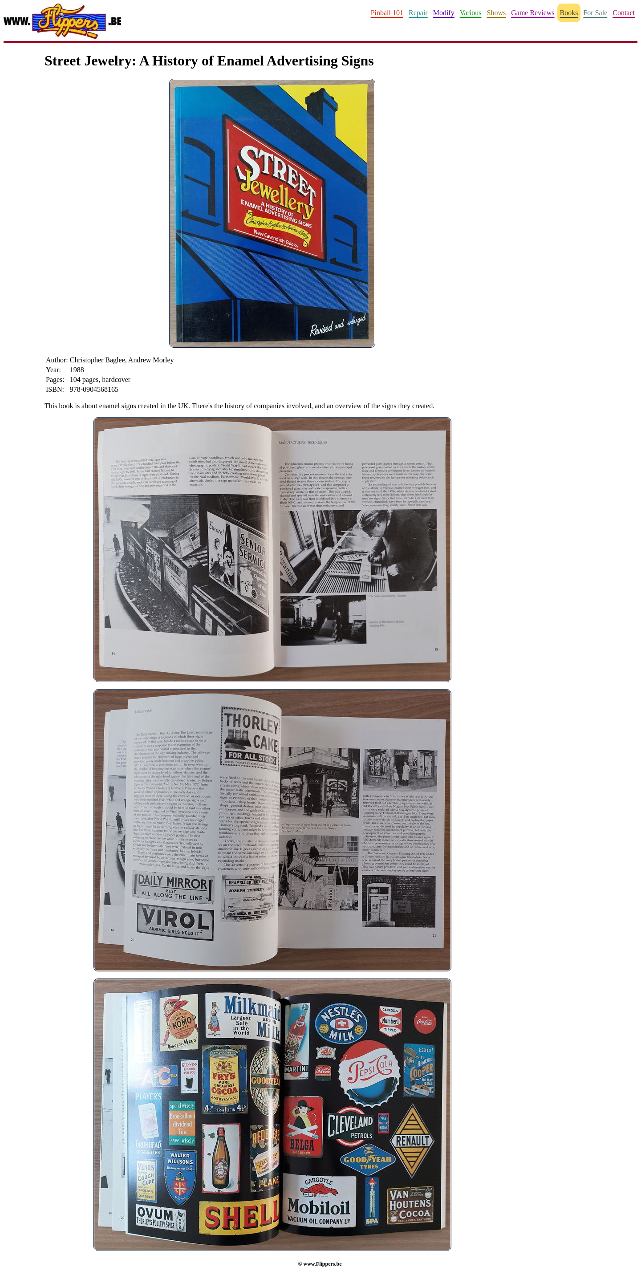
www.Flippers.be (322, 1264)
